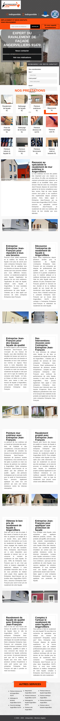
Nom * (30, 72)
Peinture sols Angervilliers (28, 708)
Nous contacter (22, 51)
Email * (31, 85)
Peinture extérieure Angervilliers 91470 (30, 696)
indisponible (13, 14)
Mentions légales (40, 718)
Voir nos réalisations (22, 57)
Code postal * (33, 78)
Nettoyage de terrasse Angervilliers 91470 (15, 700)
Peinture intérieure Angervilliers (45, 696)
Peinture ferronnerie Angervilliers (45, 701)
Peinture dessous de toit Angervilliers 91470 (16, 693)
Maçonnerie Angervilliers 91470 (30, 692)
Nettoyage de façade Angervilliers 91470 (30, 703)
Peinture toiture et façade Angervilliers (45, 692)
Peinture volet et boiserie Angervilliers (46, 706)
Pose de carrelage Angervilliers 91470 (15, 706)
